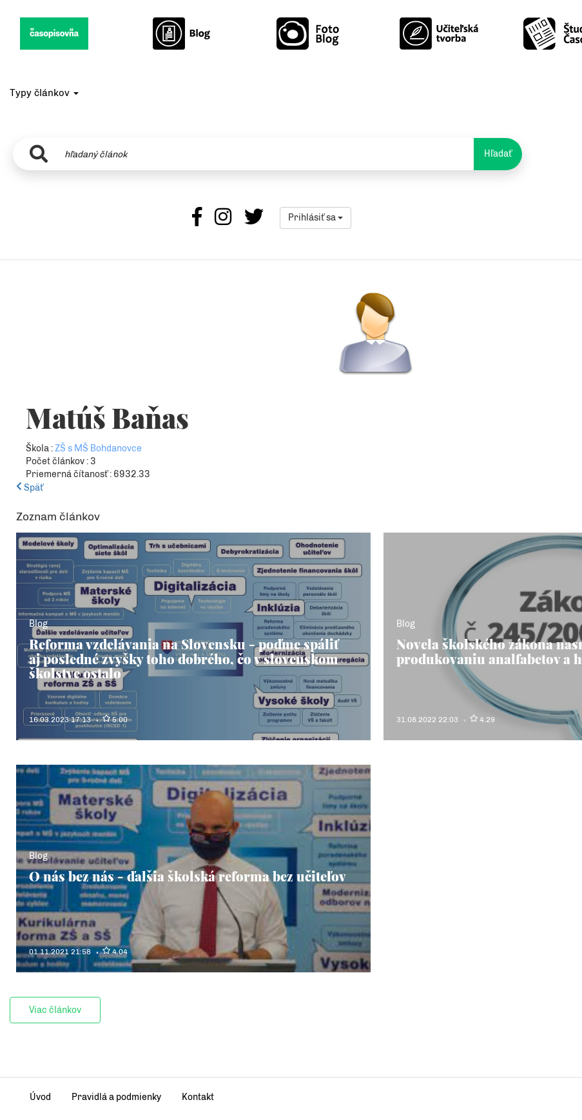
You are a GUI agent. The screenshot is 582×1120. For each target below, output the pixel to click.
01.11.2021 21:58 (60, 951)
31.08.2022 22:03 (427, 719)
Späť (29, 487)
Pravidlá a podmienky (116, 1097)
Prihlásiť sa (315, 217)
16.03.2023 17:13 (60, 719)
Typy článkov (44, 93)
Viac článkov (55, 1010)
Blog (38, 623)
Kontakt (198, 1097)
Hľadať (498, 153)
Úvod (40, 1097)
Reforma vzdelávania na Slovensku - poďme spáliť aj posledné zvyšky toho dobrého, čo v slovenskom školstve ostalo (183, 658)
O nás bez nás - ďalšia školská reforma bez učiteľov (187, 876)
